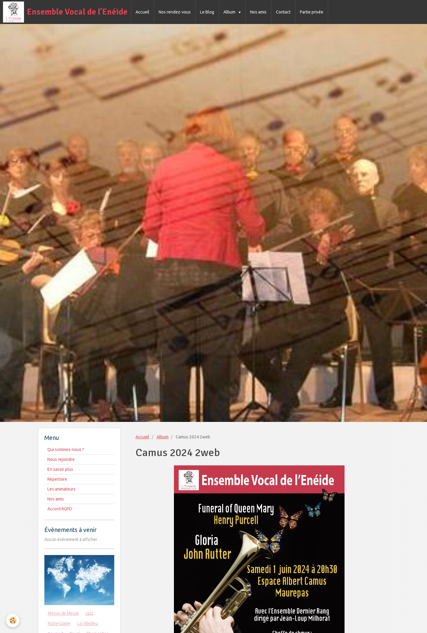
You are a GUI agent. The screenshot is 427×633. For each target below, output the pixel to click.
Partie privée (311, 12)
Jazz (89, 613)
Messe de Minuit (63, 613)
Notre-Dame (59, 623)
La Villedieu (87, 623)
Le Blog (207, 12)
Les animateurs (61, 489)
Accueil (142, 12)
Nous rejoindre (61, 459)
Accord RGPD (59, 508)
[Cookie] (12, 620)
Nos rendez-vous (175, 12)
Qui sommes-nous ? (65, 449)
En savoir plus (60, 469)
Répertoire (57, 479)
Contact (283, 12)
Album (229, 12)
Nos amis (258, 12)
